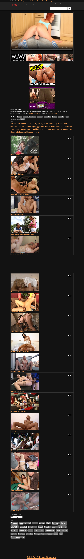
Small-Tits (61, 117)
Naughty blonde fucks (17, 174)
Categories (27, 4)
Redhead (54, 117)
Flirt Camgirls (49, 1)
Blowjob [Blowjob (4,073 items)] (55, 123)
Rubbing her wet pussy (17, 371)
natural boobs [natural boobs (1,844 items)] (35, 129)
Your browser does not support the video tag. (42, 32)
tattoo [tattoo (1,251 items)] (19, 132)
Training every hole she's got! (19, 431)
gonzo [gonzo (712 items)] (40, 127)
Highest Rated (36, 4)
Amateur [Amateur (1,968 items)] (14, 123)
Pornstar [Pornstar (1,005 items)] (51, 129)
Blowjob (19, 117)
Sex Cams (32, 1)
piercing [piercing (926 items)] (45, 129)
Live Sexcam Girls (57, 4)
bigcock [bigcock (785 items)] (37, 123)
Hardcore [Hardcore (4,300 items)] (47, 126)
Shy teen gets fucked (17, 490)
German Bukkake (16, 510)
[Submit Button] (69, 8)
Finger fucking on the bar (18, 451)
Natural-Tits (47, 117)
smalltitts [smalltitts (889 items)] (58, 129)
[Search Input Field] (58, 8)
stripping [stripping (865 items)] (14, 132)
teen (67, 117)
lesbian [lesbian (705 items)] (69, 127)
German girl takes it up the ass (20, 351)
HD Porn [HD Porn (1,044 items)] (55, 127)
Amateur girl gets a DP (17, 214)
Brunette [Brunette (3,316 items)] (63, 123)
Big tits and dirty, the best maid (20, 471)
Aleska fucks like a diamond (19, 311)
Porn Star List (46, 4)
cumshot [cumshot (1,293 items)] (14, 127)
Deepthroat (32, 117)
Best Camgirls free (23, 1)
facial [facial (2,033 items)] (29, 126)
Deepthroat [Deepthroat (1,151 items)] (22, 127)
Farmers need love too (17, 331)
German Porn (40, 1)
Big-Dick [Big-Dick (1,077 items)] (25, 123)
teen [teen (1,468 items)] (24, 132)
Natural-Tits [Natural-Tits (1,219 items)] (25, 129)
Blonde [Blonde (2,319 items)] (49, 123)
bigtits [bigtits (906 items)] (43, 123)
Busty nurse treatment (17, 291)
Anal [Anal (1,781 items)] (20, 123)
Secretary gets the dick (17, 391)
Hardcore (39, 117)
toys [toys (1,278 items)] (37, 132)
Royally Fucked (15, 154)
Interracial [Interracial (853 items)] (63, 127)
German (22, 119)
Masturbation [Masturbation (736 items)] (15, 129)
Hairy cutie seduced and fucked (20, 194)
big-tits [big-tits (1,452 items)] (31, 123)
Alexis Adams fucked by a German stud (22, 234)
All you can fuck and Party (18, 411)
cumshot (25, 117)
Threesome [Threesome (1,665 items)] (30, 132)
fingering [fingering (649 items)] (35, 127)
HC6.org (16, 5)
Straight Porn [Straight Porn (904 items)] (67, 129)
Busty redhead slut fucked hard (20, 254)
